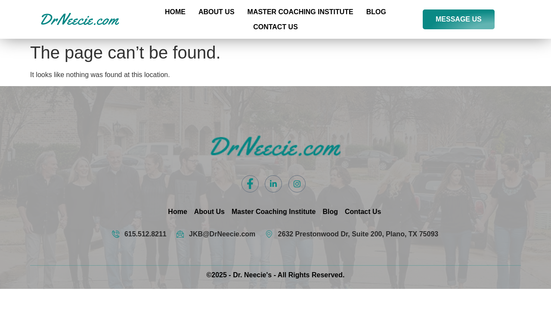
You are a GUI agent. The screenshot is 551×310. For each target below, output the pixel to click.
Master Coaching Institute (300, 12)
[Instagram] (297, 183)
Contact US (275, 27)
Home (175, 12)
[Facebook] (250, 183)
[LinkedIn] (273, 183)
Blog (376, 12)
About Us (216, 12)
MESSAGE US (459, 19)
